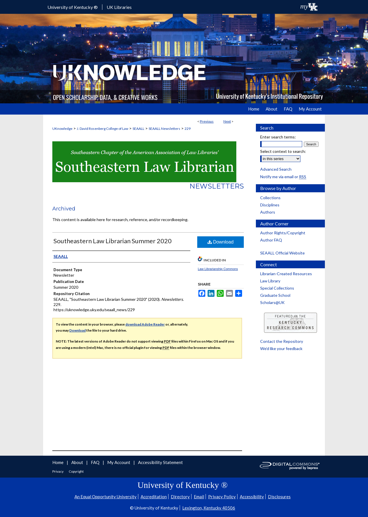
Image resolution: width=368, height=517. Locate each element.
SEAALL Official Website (282, 252)
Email (199, 496)
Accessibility (252, 496)
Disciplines (269, 204)
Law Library (270, 280)
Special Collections (277, 288)
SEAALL (138, 128)
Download (221, 242)
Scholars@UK (272, 302)
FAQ (95, 462)
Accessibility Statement (160, 462)
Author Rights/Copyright (282, 232)
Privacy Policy (222, 496)
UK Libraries (119, 7)
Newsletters (216, 186)
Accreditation (154, 496)
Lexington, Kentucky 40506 (208, 507)
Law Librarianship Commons (218, 269)
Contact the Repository (281, 341)
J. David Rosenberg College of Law (102, 128)
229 (188, 128)
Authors (267, 212)
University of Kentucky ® (72, 7)
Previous (207, 121)
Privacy (58, 471)
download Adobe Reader (145, 324)
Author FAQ (271, 239)
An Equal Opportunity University (105, 496)
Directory (180, 496)
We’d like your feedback (281, 348)
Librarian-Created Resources (286, 273)
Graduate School (275, 295)
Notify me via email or (283, 176)
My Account (119, 462)
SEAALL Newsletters (164, 128)
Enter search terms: (278, 136)
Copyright (76, 471)
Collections (270, 197)
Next (227, 121)
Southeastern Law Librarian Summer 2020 (112, 241)
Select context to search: (283, 151)
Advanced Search (276, 169)
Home (58, 462)
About (77, 462)
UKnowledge (62, 128)
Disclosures (279, 496)
